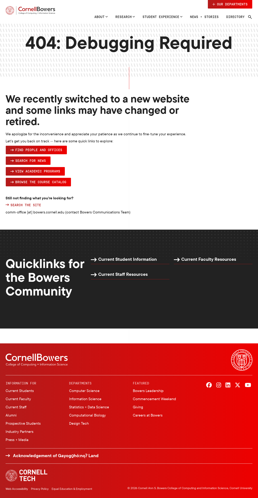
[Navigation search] (250, 17)
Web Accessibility (17, 489)
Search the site (25, 205)
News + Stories (204, 16)
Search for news (30, 160)
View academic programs (37, 171)
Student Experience (160, 16)
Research (123, 16)
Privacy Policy (40, 489)
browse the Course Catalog (40, 182)
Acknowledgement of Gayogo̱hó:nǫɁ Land (56, 455)
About (99, 16)
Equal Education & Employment (72, 489)
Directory (235, 16)
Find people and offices (38, 150)
